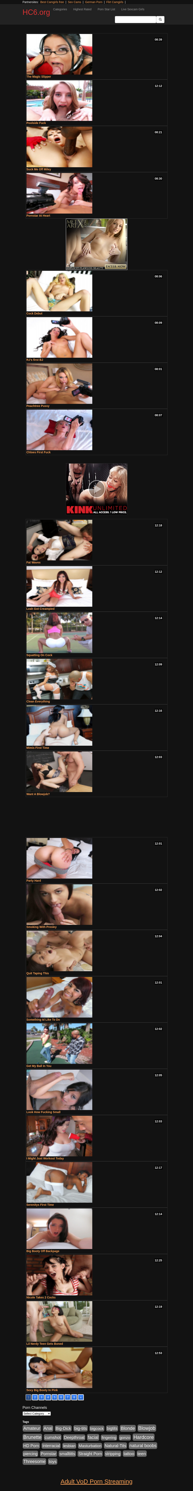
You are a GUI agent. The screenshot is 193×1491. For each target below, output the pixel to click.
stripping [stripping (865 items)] (112, 1453)
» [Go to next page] (81, 1397)
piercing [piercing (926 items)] (30, 1453)
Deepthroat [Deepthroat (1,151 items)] (74, 1437)
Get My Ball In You (39, 1066)
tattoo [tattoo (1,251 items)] (129, 1453)
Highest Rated (82, 9)
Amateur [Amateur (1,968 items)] (31, 1428)
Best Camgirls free (52, 2)
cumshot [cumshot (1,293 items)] (53, 1437)
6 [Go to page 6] (61, 1397)
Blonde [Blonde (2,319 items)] (128, 1428)
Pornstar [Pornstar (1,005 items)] (48, 1453)
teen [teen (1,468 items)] (142, 1453)
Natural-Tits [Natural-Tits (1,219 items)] (115, 1445)
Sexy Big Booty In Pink (42, 1390)
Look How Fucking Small (44, 1112)
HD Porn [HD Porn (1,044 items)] (31, 1445)
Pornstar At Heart (38, 215)
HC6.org (36, 12)
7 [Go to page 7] (67, 1397)
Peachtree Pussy (38, 406)
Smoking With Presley (42, 927)
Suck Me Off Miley (39, 169)
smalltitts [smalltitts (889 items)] (67, 1453)
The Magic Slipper (39, 76)
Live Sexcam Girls (132, 9)
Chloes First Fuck (39, 452)
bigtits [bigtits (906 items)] (112, 1428)
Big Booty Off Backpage (43, 1251)
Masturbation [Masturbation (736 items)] (90, 1446)
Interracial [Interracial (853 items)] (51, 1445)
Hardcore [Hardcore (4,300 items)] (143, 1437)
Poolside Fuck (36, 123)
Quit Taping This (38, 973)
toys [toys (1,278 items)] (53, 1461)
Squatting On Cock (39, 655)
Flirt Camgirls (114, 2)
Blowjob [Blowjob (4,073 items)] (147, 1428)
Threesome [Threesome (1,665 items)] (34, 1461)
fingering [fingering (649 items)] (109, 1437)
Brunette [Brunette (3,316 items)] (32, 1437)
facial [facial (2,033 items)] (93, 1437)
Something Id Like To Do (43, 1019)
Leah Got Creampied (41, 608)
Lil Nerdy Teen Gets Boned (45, 1343)
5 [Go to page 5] (54, 1397)
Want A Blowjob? (38, 794)
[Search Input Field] (135, 19)
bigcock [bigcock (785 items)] (97, 1428)
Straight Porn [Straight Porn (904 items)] (90, 1453)
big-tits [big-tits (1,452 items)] (80, 1428)
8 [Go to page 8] (74, 1397)
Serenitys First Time (40, 1204)
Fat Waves (34, 562)
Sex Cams (74, 2)
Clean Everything (38, 701)
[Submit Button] (160, 19)
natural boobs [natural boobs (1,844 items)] (142, 1445)
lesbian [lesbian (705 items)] (69, 1446)
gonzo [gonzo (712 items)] (125, 1437)
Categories (60, 9)
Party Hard (34, 880)
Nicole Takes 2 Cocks (41, 1297)
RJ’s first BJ (35, 359)
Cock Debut (35, 313)
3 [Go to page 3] (41, 1397)
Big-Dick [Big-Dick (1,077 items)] (63, 1428)
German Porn (93, 2)
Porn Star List (106, 9)
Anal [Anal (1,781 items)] (48, 1428)
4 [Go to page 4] (48, 1397)
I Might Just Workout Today (45, 1158)
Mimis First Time (38, 747)
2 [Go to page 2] (35, 1397)
